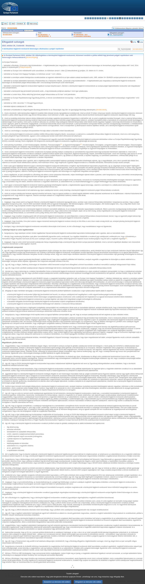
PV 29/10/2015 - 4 (44, 34)
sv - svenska (142, 18)
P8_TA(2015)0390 (116, 34)
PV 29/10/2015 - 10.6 (80, 34)
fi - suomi (140, 18)
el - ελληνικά (100, 18)
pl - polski (127, 18)
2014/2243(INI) (12, 28)
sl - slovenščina (137, 18)
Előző (13, 23)
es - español (88, 18)
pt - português (130, 18)
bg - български (85, 18)
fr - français (105, 18)
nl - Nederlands (125, 18)
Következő (20, 23)
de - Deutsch (95, 18)
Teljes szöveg (33, 23)
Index (5, 23)
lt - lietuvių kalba (117, 18)
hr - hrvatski (110, 18)
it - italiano (113, 18)
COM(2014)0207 (25, 67)
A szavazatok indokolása (82, 36)
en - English (103, 18)
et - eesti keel (98, 18)
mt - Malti (122, 18)
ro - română (132, 18)
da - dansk (93, 18)
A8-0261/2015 (7, 34)
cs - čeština (90, 18)
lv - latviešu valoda (115, 18)
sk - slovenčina (135, 18)
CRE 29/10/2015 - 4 (44, 36)
